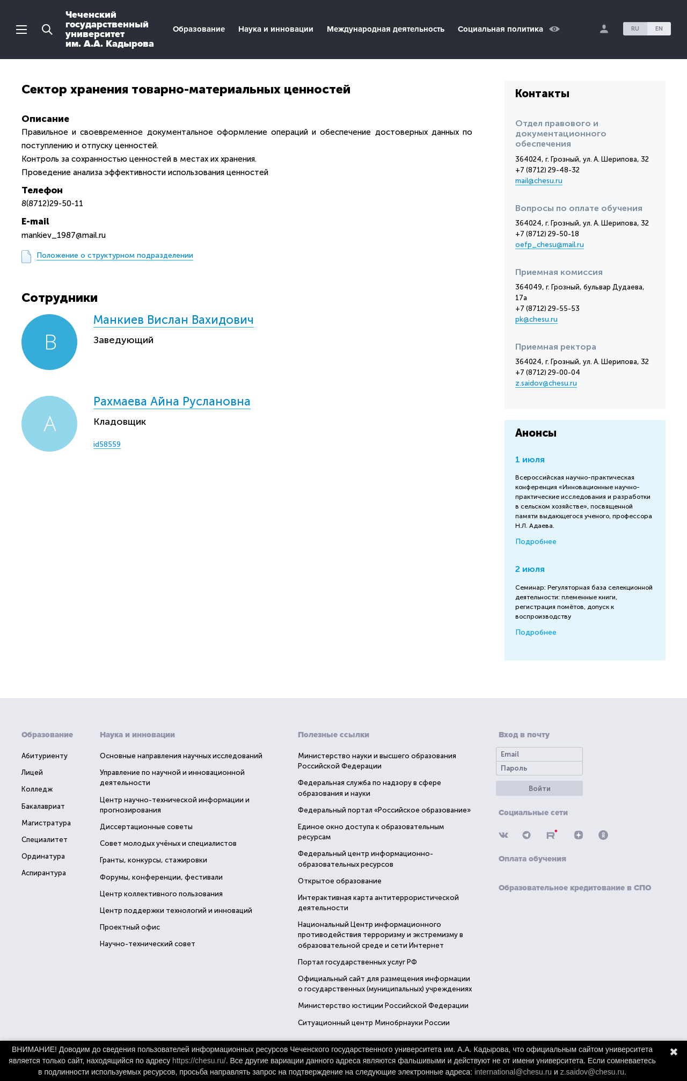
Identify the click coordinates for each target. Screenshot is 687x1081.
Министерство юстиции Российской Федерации (383, 1006)
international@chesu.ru (513, 1072)
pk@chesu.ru (536, 319)
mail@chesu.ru (538, 181)
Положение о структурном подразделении (114, 255)
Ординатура (43, 856)
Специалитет (44, 840)
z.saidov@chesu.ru (546, 383)
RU (635, 28)
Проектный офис (130, 927)
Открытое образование (340, 881)
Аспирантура (43, 873)
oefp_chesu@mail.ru (549, 245)
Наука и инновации (275, 29)
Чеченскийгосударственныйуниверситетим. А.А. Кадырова (109, 29)
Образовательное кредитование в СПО (575, 888)
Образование (199, 29)
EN (659, 28)
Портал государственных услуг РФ (357, 962)
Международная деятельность (385, 29)
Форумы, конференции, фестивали (161, 877)
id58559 (107, 444)
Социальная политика (500, 29)
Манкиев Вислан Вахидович (173, 320)
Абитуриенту (44, 756)
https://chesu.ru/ (199, 1060)
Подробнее (536, 541)
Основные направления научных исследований (181, 756)
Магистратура (46, 823)
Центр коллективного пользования (161, 894)
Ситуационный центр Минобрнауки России (374, 1023)
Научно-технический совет (147, 944)
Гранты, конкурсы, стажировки (153, 860)
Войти (540, 789)
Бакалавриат (43, 806)
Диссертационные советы (146, 827)
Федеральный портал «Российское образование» (384, 810)
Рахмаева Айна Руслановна (172, 401)
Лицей (32, 772)
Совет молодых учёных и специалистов (168, 843)
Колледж (37, 789)
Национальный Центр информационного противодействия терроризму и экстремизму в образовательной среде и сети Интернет (380, 934)
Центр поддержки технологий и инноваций (176, 910)
